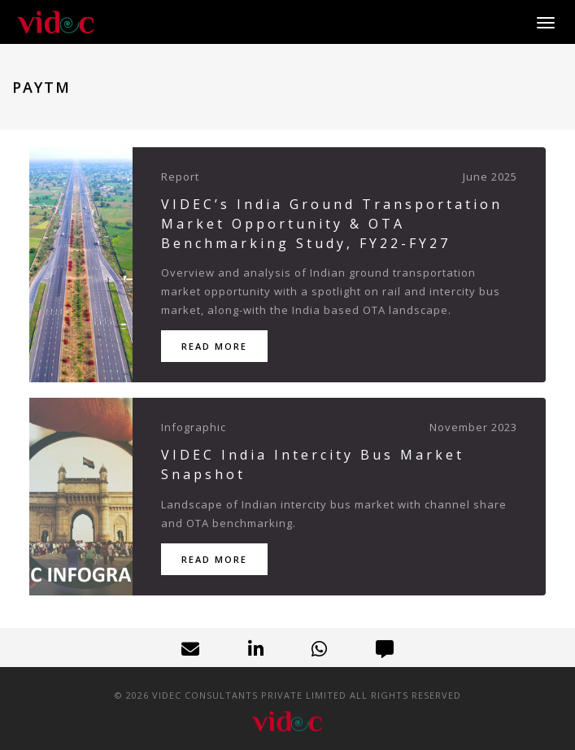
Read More (214, 346)
